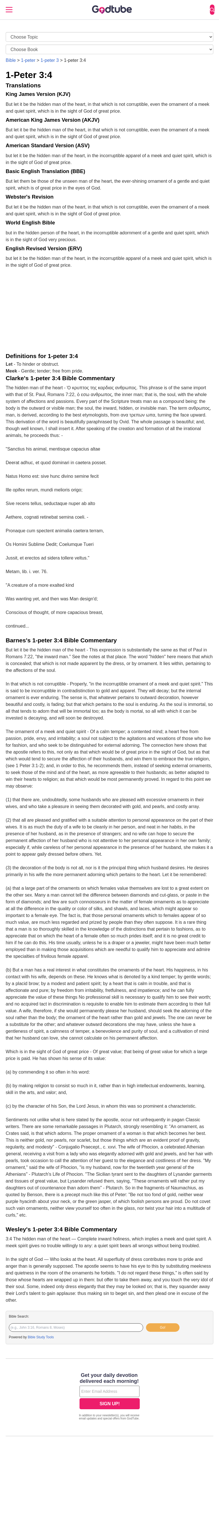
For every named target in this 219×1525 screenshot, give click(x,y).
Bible (11, 60)
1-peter (28, 60)
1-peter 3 (50, 60)
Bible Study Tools (41, 1337)
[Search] (212, 10)
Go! (162, 1328)
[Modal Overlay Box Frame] (109, 1397)
